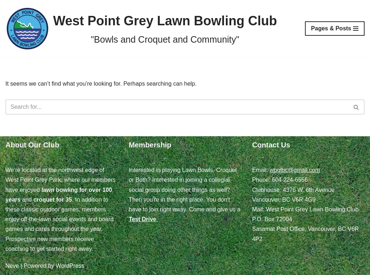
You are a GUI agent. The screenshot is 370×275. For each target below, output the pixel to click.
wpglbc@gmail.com (295, 170)
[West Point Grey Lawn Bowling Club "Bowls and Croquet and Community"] (141, 29)
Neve (12, 266)
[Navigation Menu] (335, 28)
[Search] (176, 107)
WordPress (70, 266)
